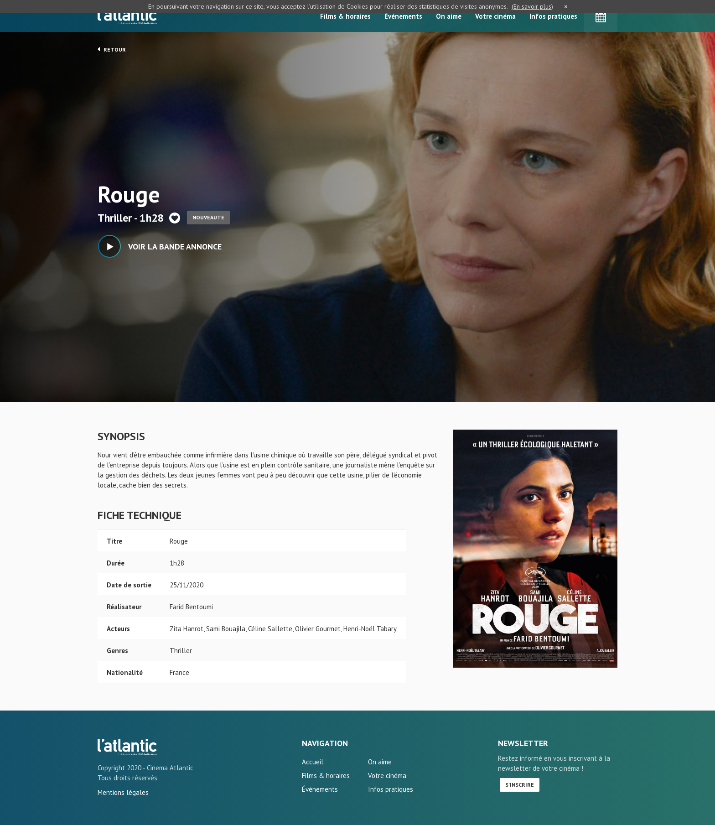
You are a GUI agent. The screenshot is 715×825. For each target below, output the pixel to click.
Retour (112, 49)
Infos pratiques (553, 16)
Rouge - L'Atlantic (127, 747)
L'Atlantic (127, 16)
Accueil (312, 762)
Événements (403, 16)
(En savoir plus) (532, 6)
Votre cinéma (495, 16)
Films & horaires (345, 16)
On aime (448, 16)
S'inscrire (519, 784)
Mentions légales (123, 792)
